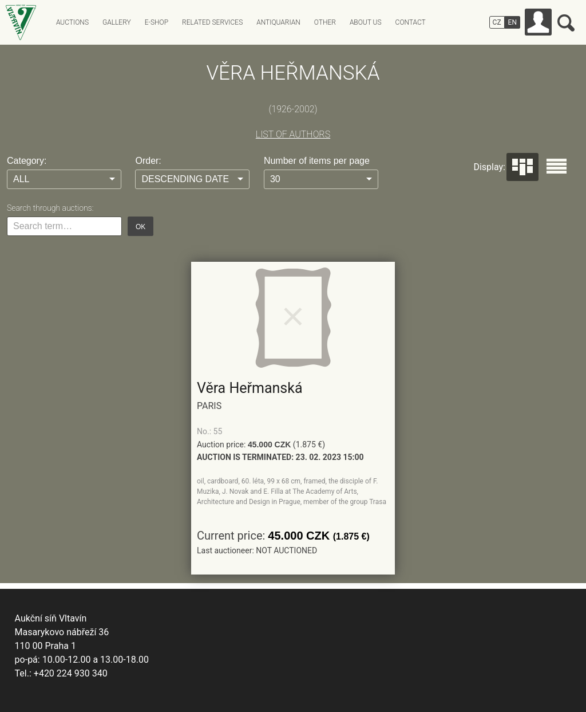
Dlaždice (522, 167)
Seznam (557, 166)
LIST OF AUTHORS (293, 134)
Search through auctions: (50, 208)
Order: (148, 161)
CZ (497, 22)
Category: (26, 161)
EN (512, 22)
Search (566, 23)
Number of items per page (317, 161)
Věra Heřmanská (250, 388)
